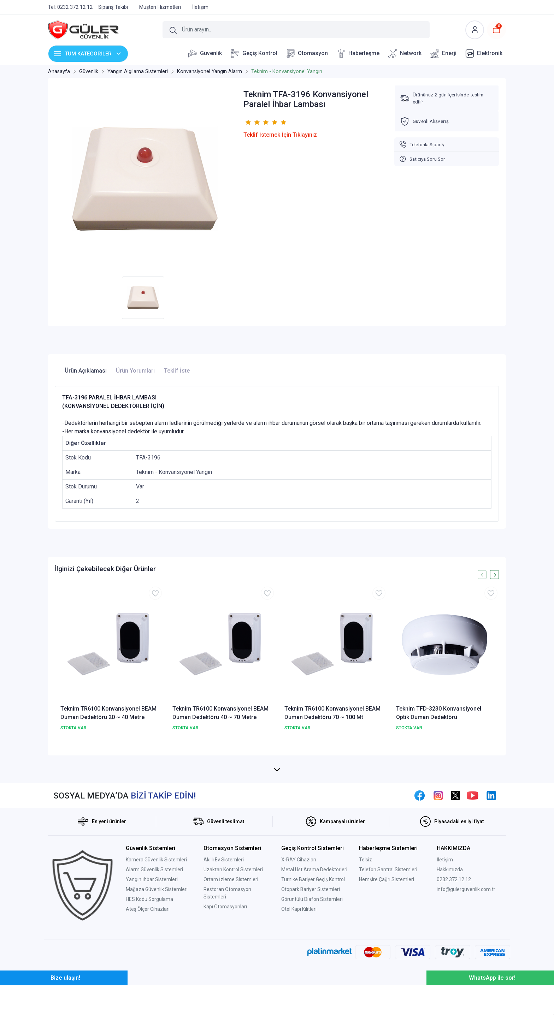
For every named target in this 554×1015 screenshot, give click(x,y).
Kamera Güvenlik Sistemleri (156, 927)
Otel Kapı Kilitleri (299, 977)
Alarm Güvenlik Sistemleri (154, 937)
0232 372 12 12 (454, 947)
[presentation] (482, 574)
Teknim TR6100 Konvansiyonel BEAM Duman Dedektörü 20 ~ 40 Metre (108, 712)
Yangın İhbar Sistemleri (152, 947)
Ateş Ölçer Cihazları (148, 977)
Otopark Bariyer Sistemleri (310, 957)
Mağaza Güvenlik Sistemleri (157, 957)
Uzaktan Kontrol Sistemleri (233, 937)
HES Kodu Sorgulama (149, 967)
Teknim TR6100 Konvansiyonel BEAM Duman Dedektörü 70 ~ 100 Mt (332, 712)
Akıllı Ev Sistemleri (224, 927)
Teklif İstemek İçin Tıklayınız (280, 134)
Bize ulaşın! (65, 1007)
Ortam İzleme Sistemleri (231, 947)
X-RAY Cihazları (298, 927)
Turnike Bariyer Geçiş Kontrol (313, 947)
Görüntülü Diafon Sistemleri (312, 967)
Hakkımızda (450, 937)
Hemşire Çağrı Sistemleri (386, 947)
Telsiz (365, 927)
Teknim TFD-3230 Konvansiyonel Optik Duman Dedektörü (438, 712)
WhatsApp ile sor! (492, 1007)
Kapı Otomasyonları (225, 974)
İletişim (445, 927)
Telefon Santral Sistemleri (388, 937)
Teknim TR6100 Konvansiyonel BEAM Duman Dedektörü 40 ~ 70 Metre (220, 712)
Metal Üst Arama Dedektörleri (314, 937)
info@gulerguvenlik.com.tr (466, 957)
